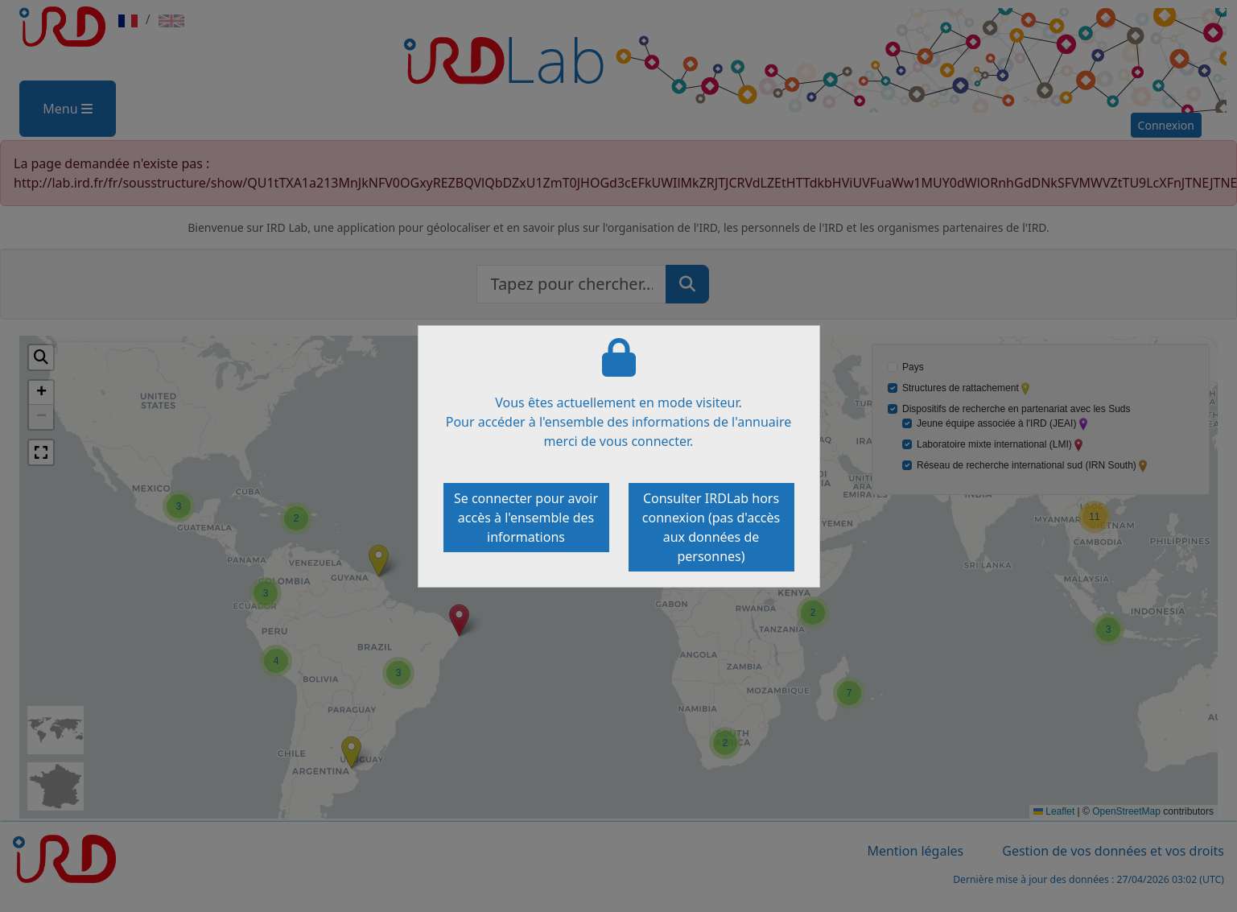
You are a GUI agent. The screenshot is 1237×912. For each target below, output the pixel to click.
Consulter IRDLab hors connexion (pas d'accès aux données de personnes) (711, 527)
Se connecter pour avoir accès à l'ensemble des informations (526, 517)
